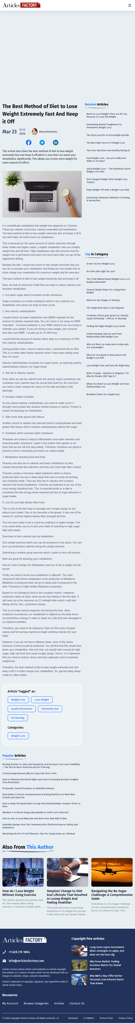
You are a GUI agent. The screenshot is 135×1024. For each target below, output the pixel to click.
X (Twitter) (89, 1018)
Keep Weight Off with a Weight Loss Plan (108, 189)
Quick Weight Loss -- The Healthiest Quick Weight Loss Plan (108, 170)
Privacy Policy (125, 1018)
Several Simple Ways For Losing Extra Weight (106, 291)
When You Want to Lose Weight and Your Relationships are (108, 385)
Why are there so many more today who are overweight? (108, 346)
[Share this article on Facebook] (28, 142)
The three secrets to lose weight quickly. (108, 135)
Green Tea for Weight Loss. (101, 263)
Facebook (73, 1018)
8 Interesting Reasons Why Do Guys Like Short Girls (29, 773)
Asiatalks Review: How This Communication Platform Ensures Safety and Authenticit (40, 826)
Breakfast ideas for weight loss (103, 394)
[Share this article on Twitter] (42, 142)
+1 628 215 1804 (16, 952)
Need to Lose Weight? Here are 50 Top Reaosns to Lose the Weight (107, 115)
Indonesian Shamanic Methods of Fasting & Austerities (108, 199)
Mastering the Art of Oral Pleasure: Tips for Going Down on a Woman (38, 833)
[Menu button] (129, 5)
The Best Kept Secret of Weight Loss (106, 142)
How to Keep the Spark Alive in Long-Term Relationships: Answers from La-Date (41, 805)
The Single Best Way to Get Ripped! (105, 308)
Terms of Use (106, 1018)
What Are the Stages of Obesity (103, 300)
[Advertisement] (67, 36)
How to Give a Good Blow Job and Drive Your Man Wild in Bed (34, 818)
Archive (62, 1004)
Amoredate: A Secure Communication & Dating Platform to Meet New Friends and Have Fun (38, 796)
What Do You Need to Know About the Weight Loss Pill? (106, 356)
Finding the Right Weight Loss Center (106, 326)
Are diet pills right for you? (101, 271)
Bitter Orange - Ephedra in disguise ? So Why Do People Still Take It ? (108, 374)
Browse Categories (37, 1004)
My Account (10, 1004)
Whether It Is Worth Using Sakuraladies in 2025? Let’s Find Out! (35, 812)
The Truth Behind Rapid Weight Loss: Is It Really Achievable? (108, 280)
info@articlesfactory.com (24, 961)
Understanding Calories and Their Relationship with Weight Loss (104, 335)
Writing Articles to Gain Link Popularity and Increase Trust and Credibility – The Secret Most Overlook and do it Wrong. (41, 766)
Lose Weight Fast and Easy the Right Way (108, 365)
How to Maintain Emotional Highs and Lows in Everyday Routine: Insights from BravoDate (40, 781)
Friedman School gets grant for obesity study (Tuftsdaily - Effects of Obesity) (107, 317)
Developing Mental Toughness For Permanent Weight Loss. (104, 126)
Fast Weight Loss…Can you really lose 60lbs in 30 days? (106, 159)
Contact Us (80, 1004)
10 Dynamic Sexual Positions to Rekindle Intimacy (28, 788)
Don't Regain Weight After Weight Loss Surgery (107, 181)
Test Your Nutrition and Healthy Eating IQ (108, 150)
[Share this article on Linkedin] (55, 142)
